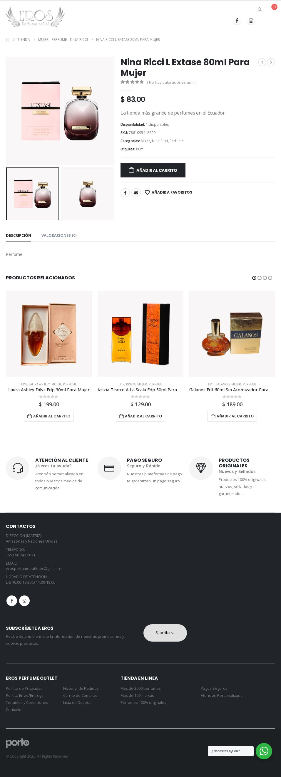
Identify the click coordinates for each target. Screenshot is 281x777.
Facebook (125, 192)
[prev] (262, 62)
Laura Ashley (39, 384)
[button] (259, 9)
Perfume (177, 140)
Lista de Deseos (77, 702)
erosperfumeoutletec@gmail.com (35, 568)
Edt (211, 384)
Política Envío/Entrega (25, 695)
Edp (24, 384)
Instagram (24, 600)
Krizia (131, 384)
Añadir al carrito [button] (51, 416)
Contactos (15, 709)
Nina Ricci (160, 140)
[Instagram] (251, 20)
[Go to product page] (48, 334)
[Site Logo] (35, 16)
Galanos (222, 384)
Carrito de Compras (80, 695)
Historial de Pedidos (81, 688)
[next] (271, 62)
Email (136, 192)
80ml (140, 149)
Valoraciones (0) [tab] (58, 235)
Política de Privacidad (24, 688)
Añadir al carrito (156, 170)
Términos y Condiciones (27, 702)
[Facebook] (237, 20)
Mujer (145, 140)
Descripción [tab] (18, 235)
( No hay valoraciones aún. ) (171, 82)
